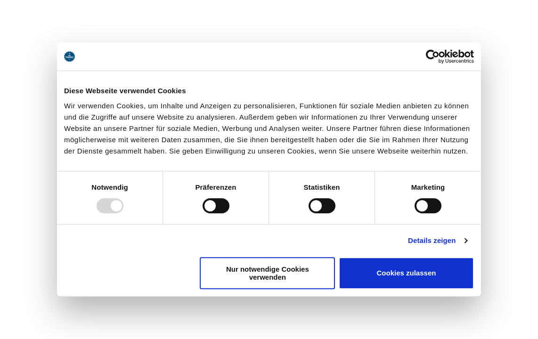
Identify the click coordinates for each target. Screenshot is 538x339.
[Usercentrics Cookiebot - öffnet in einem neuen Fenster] (432, 56)
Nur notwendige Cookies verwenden (267, 273)
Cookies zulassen (406, 273)
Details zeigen (432, 240)
